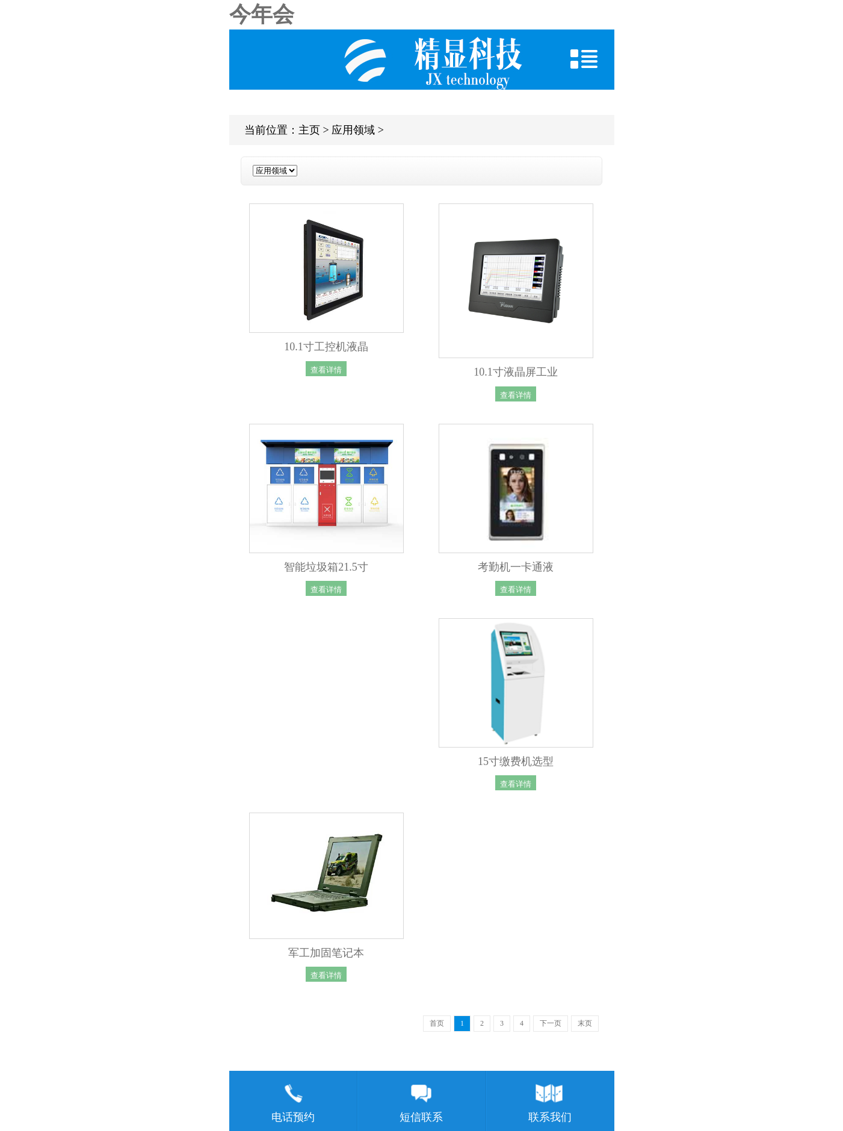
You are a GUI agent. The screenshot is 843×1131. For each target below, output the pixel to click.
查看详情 (326, 369)
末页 (585, 1023)
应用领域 (353, 130)
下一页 (550, 1023)
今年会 (261, 14)
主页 (309, 130)
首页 (437, 1023)
